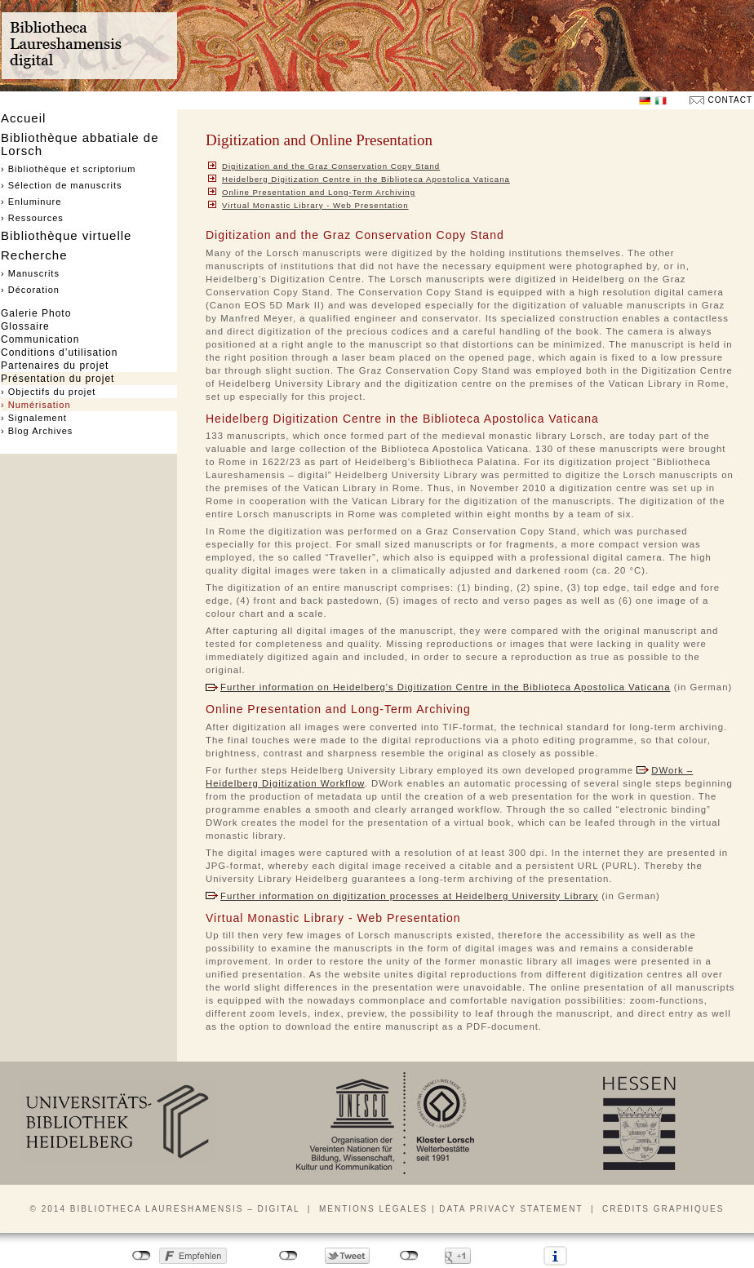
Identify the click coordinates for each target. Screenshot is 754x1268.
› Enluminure (31, 201)
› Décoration (30, 290)
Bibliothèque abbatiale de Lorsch (79, 144)
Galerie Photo (36, 313)
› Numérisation (36, 405)
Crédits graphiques (663, 1208)
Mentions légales (373, 1208)
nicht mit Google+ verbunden (409, 1256)
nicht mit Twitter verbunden (288, 1256)
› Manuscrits (30, 273)
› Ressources (32, 218)
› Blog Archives (37, 431)
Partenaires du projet (55, 365)
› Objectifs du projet (48, 392)
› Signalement (34, 418)
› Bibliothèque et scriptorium (68, 169)
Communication (40, 339)
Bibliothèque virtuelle (66, 235)
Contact (729, 99)
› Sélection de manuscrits (61, 185)
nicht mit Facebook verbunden (141, 1256)
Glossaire (25, 326)
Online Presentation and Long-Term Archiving (318, 192)
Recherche (34, 255)
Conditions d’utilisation (59, 352)
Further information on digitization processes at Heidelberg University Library (409, 896)
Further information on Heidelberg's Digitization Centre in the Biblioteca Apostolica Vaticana (445, 687)
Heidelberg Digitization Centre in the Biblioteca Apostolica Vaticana (366, 179)
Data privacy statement (511, 1208)
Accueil (23, 118)
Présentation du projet (57, 378)
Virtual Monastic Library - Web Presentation (315, 205)
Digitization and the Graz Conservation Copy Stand (331, 166)
